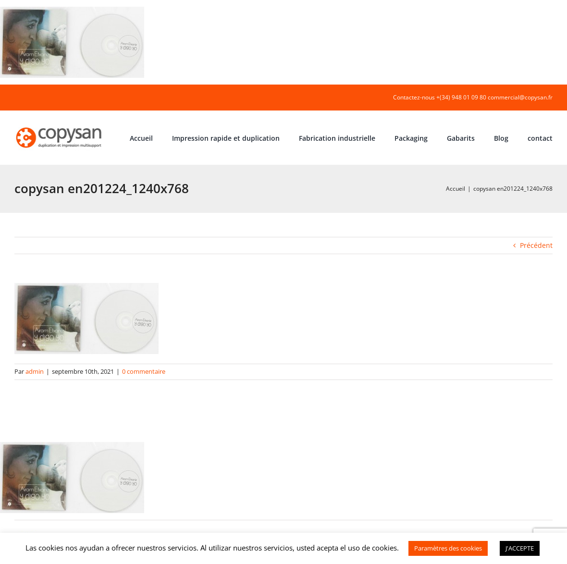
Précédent (536, 245)
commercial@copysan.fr (520, 97)
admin (34, 371)
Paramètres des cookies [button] (448, 548)
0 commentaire (143, 371)
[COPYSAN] (59, 126)
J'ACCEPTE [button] (519, 548)
